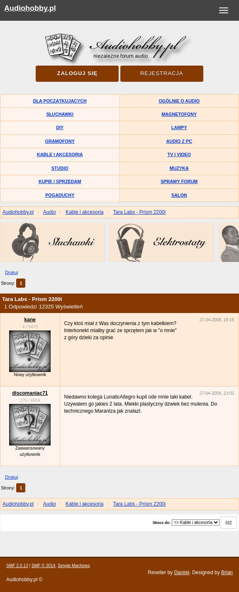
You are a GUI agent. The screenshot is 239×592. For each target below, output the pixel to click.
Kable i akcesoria (60, 154)
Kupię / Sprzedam (60, 181)
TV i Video (179, 154)
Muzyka (179, 168)
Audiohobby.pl (30, 8)
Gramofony (60, 141)
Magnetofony (179, 114)
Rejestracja (161, 73)
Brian (227, 572)
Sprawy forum (179, 181)
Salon (179, 195)
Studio (59, 168)
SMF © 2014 (43, 565)
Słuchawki (59, 114)
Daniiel (182, 572)
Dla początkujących (60, 100)
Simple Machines (74, 565)
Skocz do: (162, 523)
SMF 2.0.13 (17, 565)
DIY (59, 127)
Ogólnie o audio (179, 100)
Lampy (179, 127)
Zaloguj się (77, 73)
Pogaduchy (59, 195)
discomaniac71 (30, 393)
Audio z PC (179, 141)
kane (30, 320)
